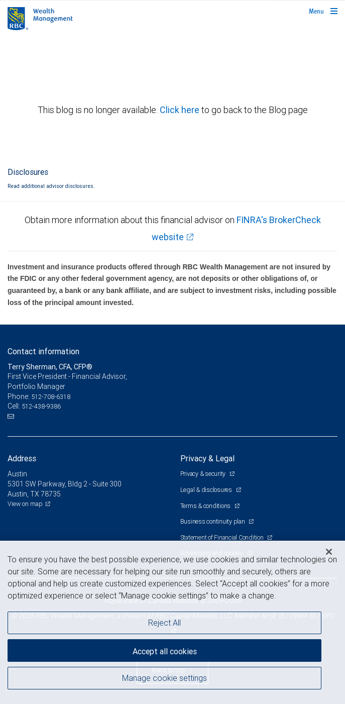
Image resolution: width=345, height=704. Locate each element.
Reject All (164, 623)
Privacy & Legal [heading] (207, 458)
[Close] (329, 552)
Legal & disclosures (207, 489)
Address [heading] (22, 458)
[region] (172, 622)
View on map (25, 503)
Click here (180, 110)
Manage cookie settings (164, 678)
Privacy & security (203, 473)
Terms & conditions (206, 505)
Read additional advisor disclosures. (51, 185)
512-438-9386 (41, 406)
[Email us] (12, 416)
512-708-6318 (50, 396)
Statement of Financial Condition (222, 537)
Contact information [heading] (43, 351)
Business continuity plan (213, 521)
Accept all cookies (165, 651)
